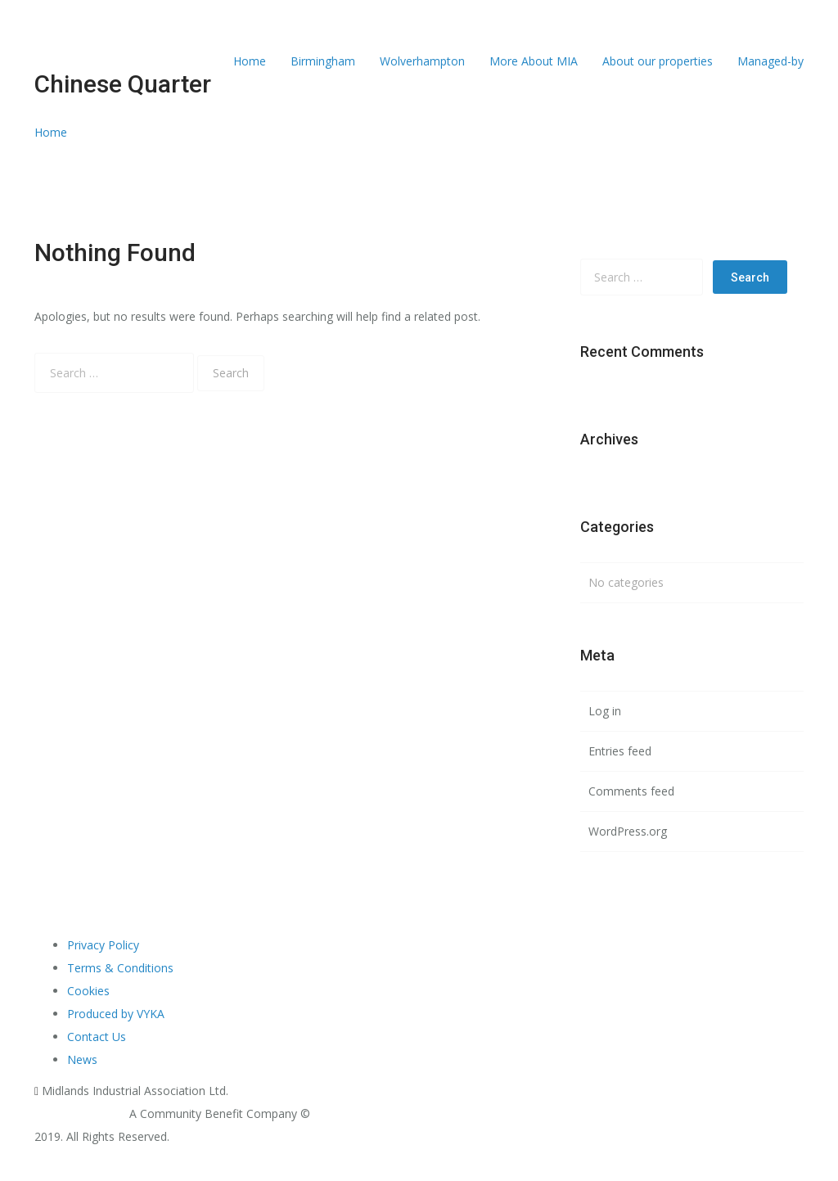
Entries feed (619, 751)
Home (249, 61)
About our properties (657, 61)
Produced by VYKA (115, 1013)
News (82, 1059)
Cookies (88, 990)
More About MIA (533, 61)
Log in (604, 711)
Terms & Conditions (120, 968)
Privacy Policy (103, 945)
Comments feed (631, 791)
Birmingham (323, 61)
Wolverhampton (422, 61)
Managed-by (770, 61)
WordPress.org (627, 831)
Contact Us (96, 1036)
